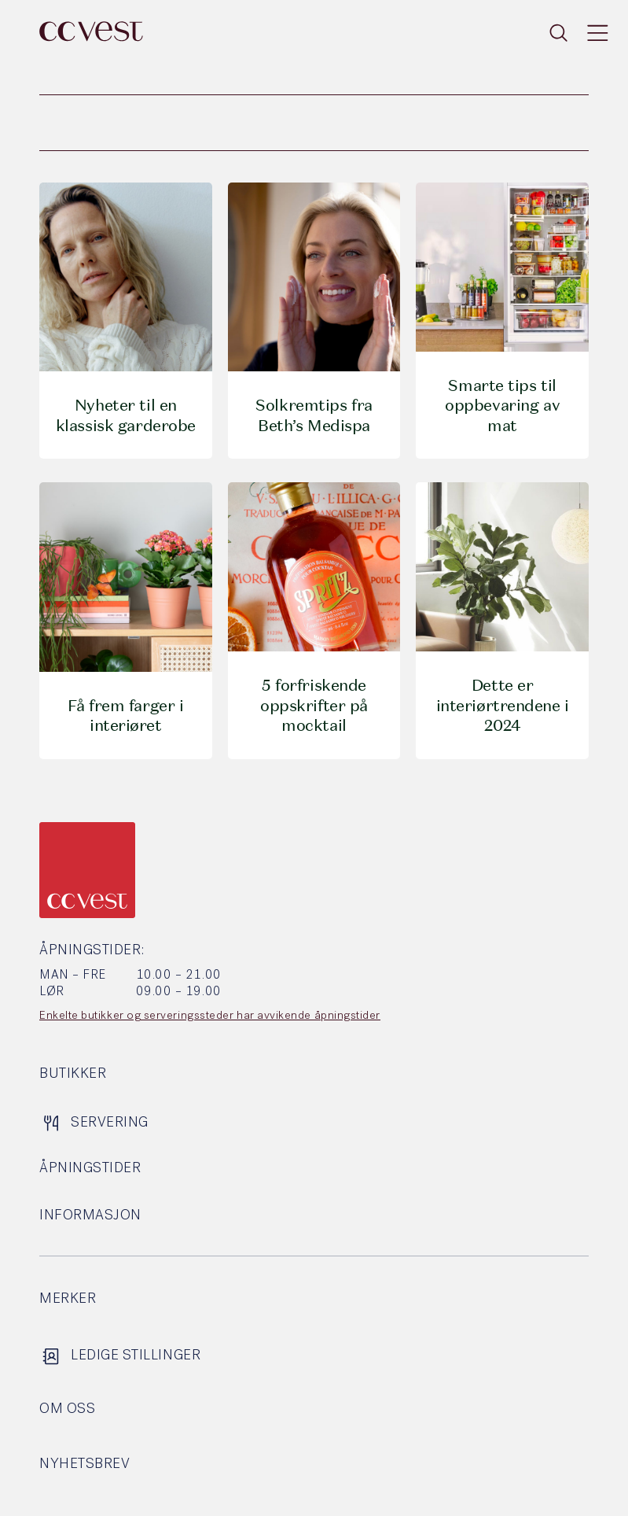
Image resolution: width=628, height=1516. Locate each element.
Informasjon (90, 1215)
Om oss (67, 1409)
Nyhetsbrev (84, 1464)
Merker (67, 1299)
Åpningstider (90, 1168)
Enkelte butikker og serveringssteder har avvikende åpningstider (209, 1016)
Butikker (72, 1074)
